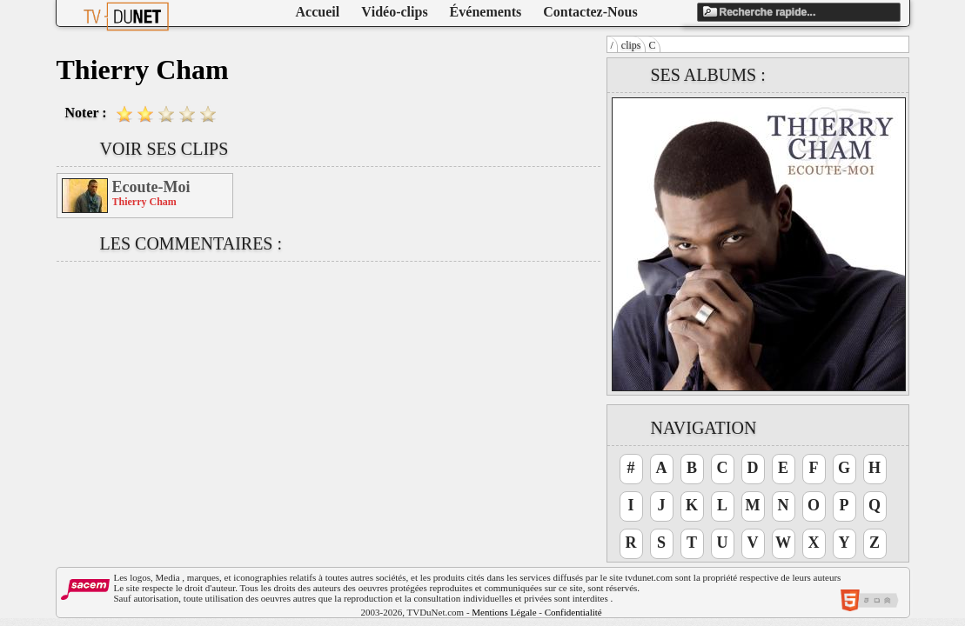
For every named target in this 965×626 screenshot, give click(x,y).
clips (631, 45)
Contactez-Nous (590, 11)
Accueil (318, 11)
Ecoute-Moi (151, 187)
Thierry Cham (144, 202)
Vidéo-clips (394, 11)
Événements (486, 11)
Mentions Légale (504, 612)
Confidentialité (573, 612)
